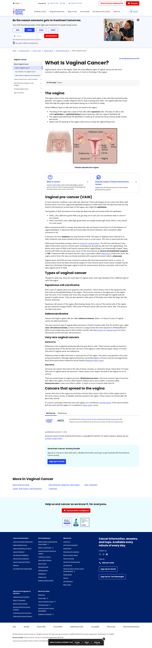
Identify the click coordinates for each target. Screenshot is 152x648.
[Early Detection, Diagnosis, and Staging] (64, 485)
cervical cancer (105, 402)
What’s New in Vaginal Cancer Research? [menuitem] (27, 75)
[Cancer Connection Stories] (21, 562)
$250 (41, 30)
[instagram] (103, 554)
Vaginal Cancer (20, 59)
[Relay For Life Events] (46, 547)
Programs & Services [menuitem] (57, 11)
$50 (17, 30)
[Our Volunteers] (68, 581)
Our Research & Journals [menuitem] (101, 11)
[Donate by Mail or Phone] (45, 580)
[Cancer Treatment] (18, 552)
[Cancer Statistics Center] (47, 601)
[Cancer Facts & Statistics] (21, 558)
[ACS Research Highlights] (20, 555)
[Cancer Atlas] (43, 598)
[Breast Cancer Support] (20, 603)
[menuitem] (19, 11)
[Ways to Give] (42, 563)
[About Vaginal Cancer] (21, 485)
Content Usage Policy (53, 438)
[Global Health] (67, 574)
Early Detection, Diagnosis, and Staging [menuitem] (23, 84)
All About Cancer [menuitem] (40, 11)
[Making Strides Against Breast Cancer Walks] (49, 542)
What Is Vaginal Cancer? (79, 51)
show (59, 82)
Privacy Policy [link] (41, 626)
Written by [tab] (50, 413)
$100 (29, 30)
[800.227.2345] (53, 3)
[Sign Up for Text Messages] (112, 576)
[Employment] (67, 548)
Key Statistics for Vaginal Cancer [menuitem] (25, 72)
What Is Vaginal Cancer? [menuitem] (22, 68)
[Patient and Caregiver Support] (22, 616)
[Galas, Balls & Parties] (44, 560)
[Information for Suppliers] (71, 552)
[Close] (103, 639)
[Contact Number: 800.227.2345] (119, 563)
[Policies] (65, 578)
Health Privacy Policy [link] (76, 626)
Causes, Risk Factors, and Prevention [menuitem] (25, 79)
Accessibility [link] (95, 626)
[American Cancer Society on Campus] (49, 552)
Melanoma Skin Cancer (95, 360)
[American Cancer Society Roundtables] (49, 609)
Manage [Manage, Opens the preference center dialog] (97, 642)
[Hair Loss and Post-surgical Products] (24, 608)
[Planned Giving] (43, 570)
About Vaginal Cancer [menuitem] (21, 64)
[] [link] (59, 82)
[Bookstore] (41, 595)
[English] (18, 3)
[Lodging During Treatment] (21, 597)
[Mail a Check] (67, 584)
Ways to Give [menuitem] (72, 11)
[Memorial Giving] (43, 567)
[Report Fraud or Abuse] (70, 555)
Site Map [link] (26, 626)
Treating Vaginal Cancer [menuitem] (21, 89)
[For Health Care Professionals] (22, 568)
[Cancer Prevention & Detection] (23, 541)
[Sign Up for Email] (108, 569)
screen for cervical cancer (89, 243)
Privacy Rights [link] (58, 626)
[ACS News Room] (44, 605)
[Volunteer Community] (46, 614)
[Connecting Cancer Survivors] (22, 613)
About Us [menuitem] (117, 11)
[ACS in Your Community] (70, 545)
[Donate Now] (51, 36)
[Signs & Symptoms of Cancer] (22, 548)
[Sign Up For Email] (75, 3)
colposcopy (105, 253)
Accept (77, 642)
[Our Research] (67, 565)
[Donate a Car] (42, 577)
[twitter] (100, 554)
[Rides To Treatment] (19, 600)
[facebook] (107, 554)
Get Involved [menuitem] (84, 11)
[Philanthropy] (42, 573)
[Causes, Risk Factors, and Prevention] (27, 488)
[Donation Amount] (27, 36)
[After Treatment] (90, 485)
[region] (76, 642)
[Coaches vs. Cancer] (44, 557)
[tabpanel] (92, 422)
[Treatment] (53, 488)
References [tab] (62, 413)
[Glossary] (16, 565)
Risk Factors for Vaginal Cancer (105, 330)
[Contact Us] (66, 541)
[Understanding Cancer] (20, 545)
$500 (53, 30)
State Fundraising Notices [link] (131, 626)
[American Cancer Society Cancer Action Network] (74, 569)
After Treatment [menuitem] (19, 93)
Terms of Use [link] (111, 626)
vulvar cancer (87, 405)
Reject (87, 642)
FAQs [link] (14, 626)
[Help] (62, 3)
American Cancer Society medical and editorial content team (100, 419)
